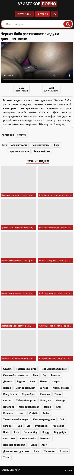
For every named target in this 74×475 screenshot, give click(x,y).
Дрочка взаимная (25, 387)
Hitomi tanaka (27, 438)
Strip (16, 432)
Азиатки (55, 375)
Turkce (33, 444)
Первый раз (28, 394)
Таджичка (49, 451)
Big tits (21, 381)
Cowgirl (7, 368)
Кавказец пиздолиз (44, 419)
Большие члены (40, 145)
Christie (33, 413)
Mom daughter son (29, 406)
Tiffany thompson (25, 400)
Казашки (8, 413)
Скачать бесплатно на (15, 375)
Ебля (56, 145)
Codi (62, 419)
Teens (57, 394)
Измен (43, 381)
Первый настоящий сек (54, 368)
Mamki (47, 406)
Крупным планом (19, 151)
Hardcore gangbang (14, 444)
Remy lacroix (10, 394)
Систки (7, 400)
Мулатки (21, 134)
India (36, 451)
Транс (6, 457)
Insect (21, 413)
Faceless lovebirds (26, 368)
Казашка (45, 394)
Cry (44, 375)
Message (60, 400)
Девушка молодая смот (16, 451)
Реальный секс (42, 151)
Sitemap (68, 470)
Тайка (46, 413)
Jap (20, 425)
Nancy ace (45, 400)
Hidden (7, 387)
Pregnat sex (41, 425)
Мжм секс (45, 438)
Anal (58, 406)
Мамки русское (61, 387)
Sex (28, 425)
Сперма (56, 381)
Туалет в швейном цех (15, 419)
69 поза (44, 387)
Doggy (45, 432)
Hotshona (8, 406)
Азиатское (37, 4)
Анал (32, 381)
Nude (6, 432)
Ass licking (58, 425)
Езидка (64, 451)
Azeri (44, 444)
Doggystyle (60, 432)
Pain (35, 375)
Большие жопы (18, 145)
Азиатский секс (11, 470)
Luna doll (8, 425)
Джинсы (7, 381)
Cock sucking (31, 432)
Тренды (42, 14)
